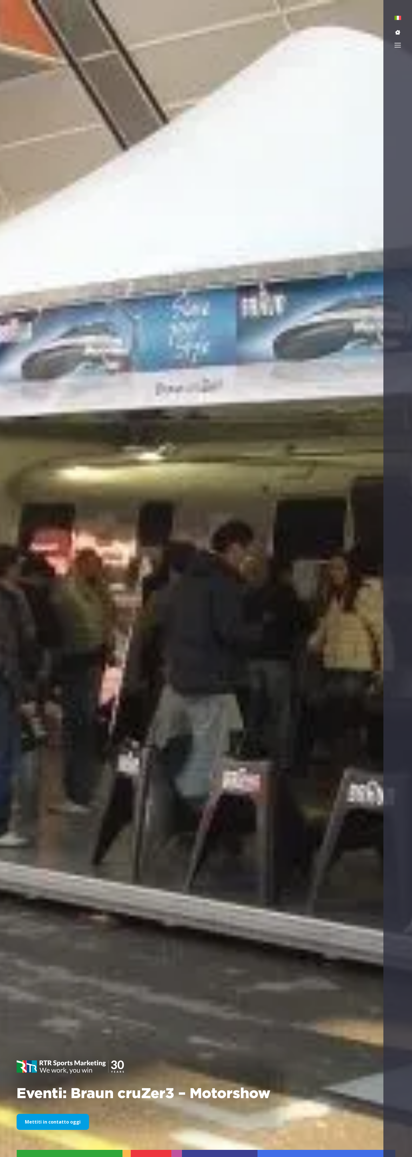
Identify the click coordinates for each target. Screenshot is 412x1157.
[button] (397, 32)
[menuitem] (397, 17)
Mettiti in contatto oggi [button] (53, 1122)
